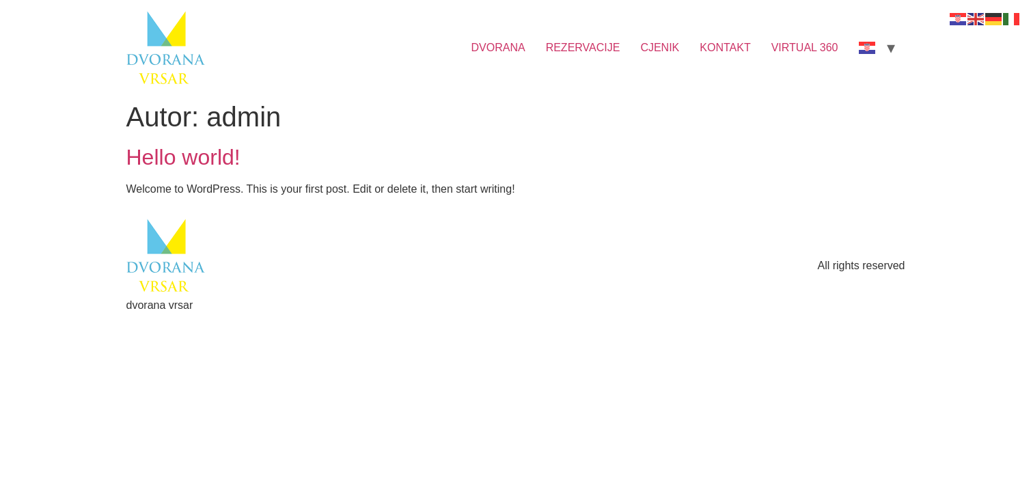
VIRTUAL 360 (804, 47)
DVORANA (498, 47)
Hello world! (183, 157)
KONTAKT (725, 47)
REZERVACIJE (583, 47)
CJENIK (659, 47)
